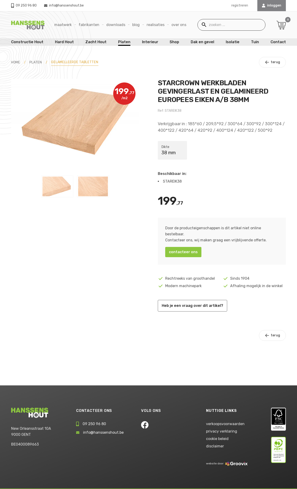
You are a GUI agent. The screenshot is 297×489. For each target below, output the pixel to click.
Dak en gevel (202, 42)
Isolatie (232, 42)
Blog (136, 25)
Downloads (115, 25)
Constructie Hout (27, 42)
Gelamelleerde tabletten (74, 62)
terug (272, 62)
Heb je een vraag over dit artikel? (192, 305)
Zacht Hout (96, 42)
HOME (15, 62)
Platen (124, 42)
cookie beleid (217, 438)
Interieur (150, 42)
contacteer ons (183, 252)
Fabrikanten (89, 25)
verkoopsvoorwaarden (225, 424)
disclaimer (215, 446)
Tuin (255, 42)
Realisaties (156, 25)
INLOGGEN (271, 5)
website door (227, 463)
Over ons (178, 25)
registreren (239, 5)
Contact (278, 42)
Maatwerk (63, 25)
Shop (174, 42)
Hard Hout (64, 42)
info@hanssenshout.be (64, 5)
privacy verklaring (221, 431)
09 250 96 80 (24, 5)
